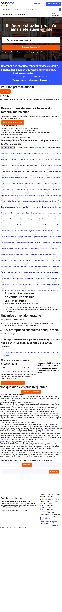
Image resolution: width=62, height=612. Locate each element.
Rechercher (26, 464)
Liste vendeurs (43, 510)
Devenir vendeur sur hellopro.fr (13, 383)
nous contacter (5, 439)
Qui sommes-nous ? (21, 14)
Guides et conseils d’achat (45, 521)
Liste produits (42, 506)
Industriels (5, 91)
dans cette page (47, 430)
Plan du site (44, 523)
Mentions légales (55, 521)
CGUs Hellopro (55, 524)
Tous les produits (7, 14)
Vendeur (36, 391)
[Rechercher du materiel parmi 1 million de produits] (60, 9)
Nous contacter (45, 518)
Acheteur (26, 391)
